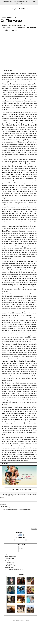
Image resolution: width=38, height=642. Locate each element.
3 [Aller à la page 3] (22, 548)
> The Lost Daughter (10, 556)
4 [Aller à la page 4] (23, 548)
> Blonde (7, 555)
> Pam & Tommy (9, 562)
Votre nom (2, 497)
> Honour (7, 560)
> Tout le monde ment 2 (11, 553)
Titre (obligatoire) (3, 504)
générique (5, 463)
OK (21, 3)
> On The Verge (9, 567)
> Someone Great (10, 558)
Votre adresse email (3, 500)
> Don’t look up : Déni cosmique (14, 566)
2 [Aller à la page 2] (21, 548)
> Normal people (9, 564)
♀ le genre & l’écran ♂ (19, 8)
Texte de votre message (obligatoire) (6, 507)
